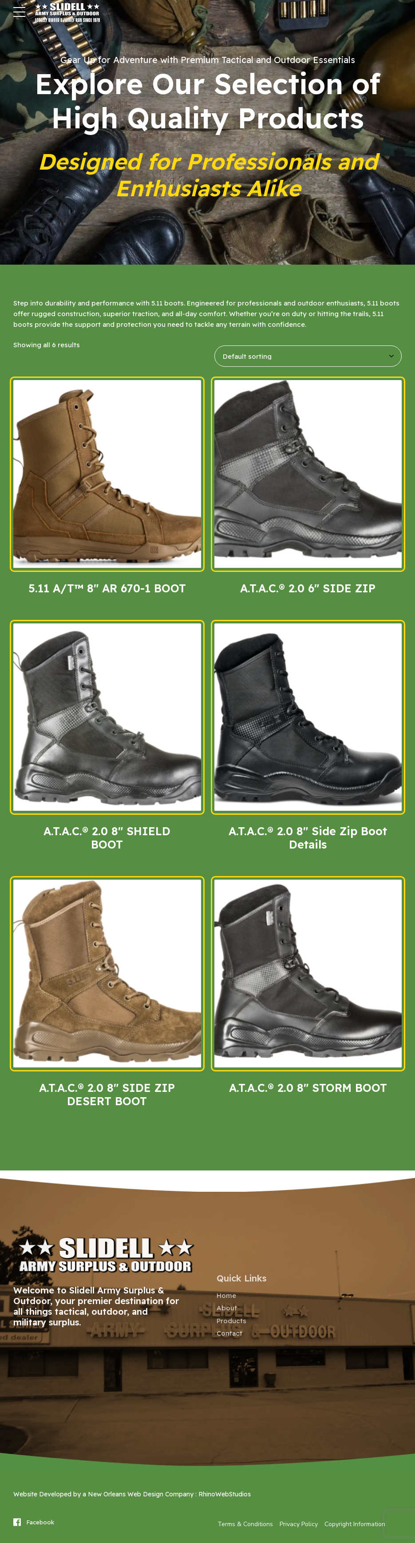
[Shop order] (308, 356)
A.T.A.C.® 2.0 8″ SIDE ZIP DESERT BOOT (107, 1094)
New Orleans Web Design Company (141, 1494)
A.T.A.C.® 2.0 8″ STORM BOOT (308, 1088)
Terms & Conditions (245, 1524)
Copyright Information (354, 1524)
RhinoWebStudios (224, 1494)
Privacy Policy (299, 1524)
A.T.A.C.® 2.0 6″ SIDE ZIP (307, 588)
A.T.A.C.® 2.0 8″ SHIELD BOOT (106, 837)
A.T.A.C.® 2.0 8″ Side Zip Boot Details (308, 837)
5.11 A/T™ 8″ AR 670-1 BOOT (107, 588)
